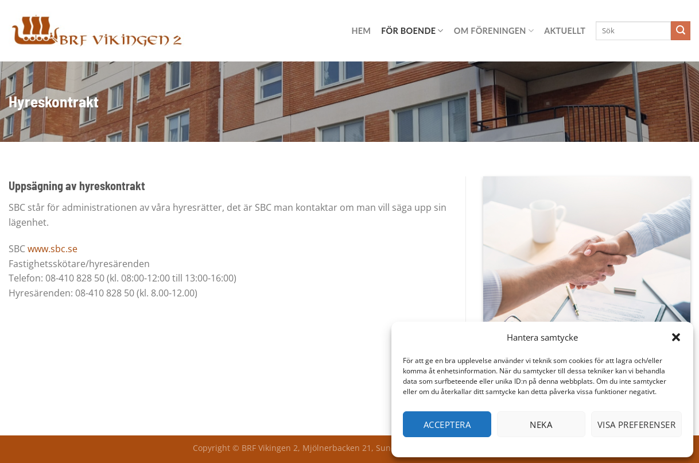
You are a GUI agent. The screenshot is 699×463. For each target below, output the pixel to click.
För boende (412, 30)
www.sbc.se (52, 248)
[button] (676, 337)
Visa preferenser (636, 424)
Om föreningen (494, 30)
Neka (541, 424)
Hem (361, 31)
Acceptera (447, 424)
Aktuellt (564, 31)
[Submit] (680, 31)
